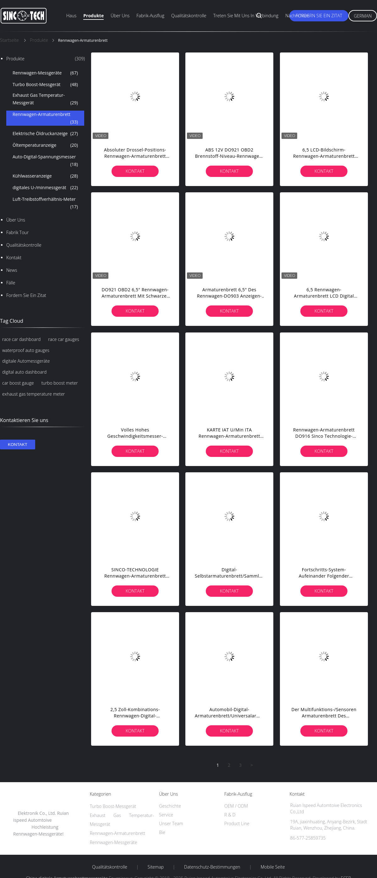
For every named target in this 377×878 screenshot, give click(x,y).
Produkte (93, 16)
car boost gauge (18, 383)
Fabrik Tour (17, 232)
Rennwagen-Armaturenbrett (45, 118)
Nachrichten (297, 16)
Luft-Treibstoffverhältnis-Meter (45, 203)
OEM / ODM (236, 806)
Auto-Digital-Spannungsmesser (45, 161)
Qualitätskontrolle (188, 16)
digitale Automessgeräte (26, 361)
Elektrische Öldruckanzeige (45, 133)
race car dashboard (21, 339)
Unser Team (171, 823)
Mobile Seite (272, 867)
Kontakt (13, 258)
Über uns (120, 16)
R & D (229, 815)
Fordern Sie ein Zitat (319, 16)
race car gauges (63, 339)
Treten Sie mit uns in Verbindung (246, 16)
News (11, 270)
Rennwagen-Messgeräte (45, 73)
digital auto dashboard (24, 372)
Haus (71, 16)
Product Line (236, 823)
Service (166, 815)
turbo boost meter (59, 383)
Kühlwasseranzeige (45, 176)
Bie (162, 832)
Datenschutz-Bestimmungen (212, 867)
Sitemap (156, 867)
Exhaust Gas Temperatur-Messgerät (45, 99)
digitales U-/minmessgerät (45, 187)
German (363, 16)
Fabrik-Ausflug (150, 16)
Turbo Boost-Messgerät (45, 84)
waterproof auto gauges (25, 350)
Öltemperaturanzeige (45, 145)
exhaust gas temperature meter (33, 394)
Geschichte (170, 806)
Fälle (10, 283)
